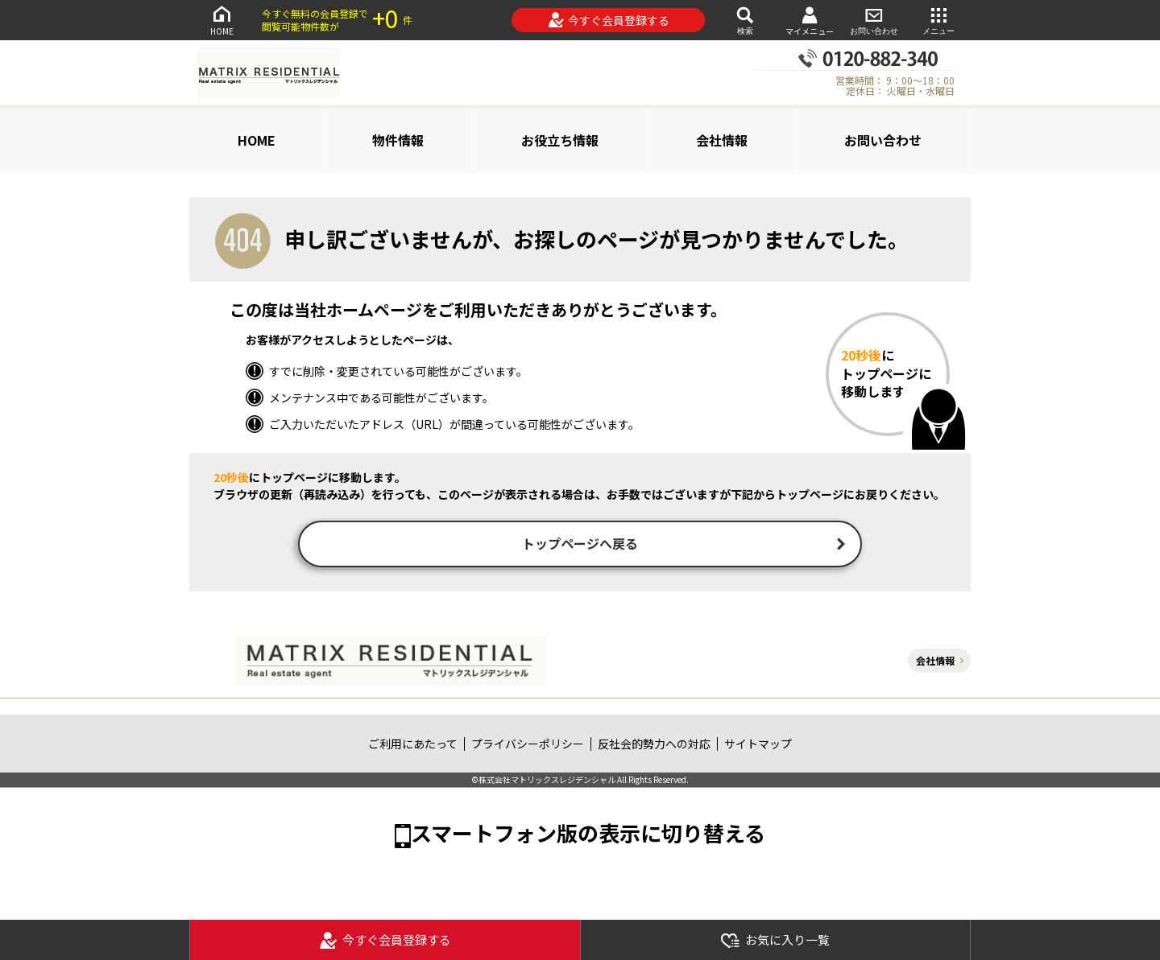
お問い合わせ (874, 19)
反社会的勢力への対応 (654, 745)
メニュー (938, 19)
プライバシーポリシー (527, 745)
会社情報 (722, 140)
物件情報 (398, 140)
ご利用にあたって (413, 745)
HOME (221, 19)
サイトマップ (758, 745)
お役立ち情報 (560, 140)
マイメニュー (809, 20)
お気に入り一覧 (775, 940)
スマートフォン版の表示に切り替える (588, 834)
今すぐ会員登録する (608, 20)
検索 (745, 19)
